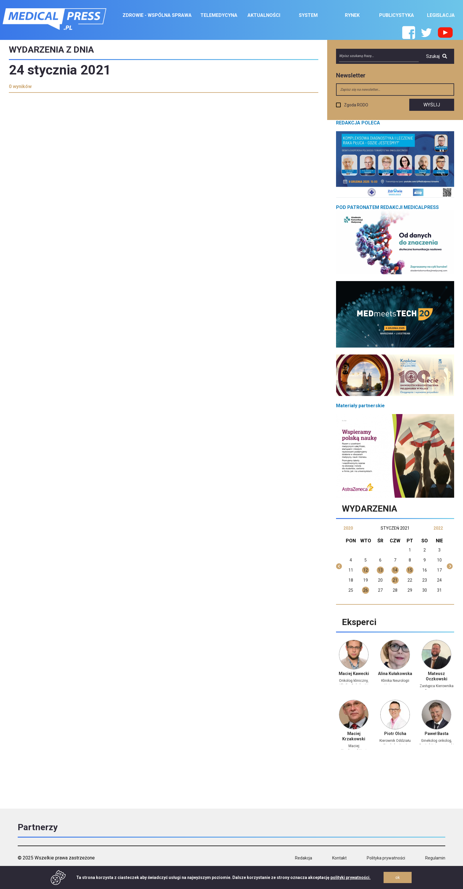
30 (424, 590)
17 (439, 570)
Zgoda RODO (356, 105)
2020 (348, 528)
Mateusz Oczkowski (436, 676)
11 (350, 570)
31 (439, 590)
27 (380, 590)
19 (365, 580)
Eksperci (359, 622)
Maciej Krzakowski (353, 736)
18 (350, 580)
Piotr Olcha (395, 733)
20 (380, 580)
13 (380, 570)
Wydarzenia (369, 508)
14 (395, 570)
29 (409, 590)
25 (350, 590)
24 (439, 580)
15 (409, 570)
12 (365, 570)
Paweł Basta (437, 733)
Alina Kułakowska (395, 673)
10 (439, 560)
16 (424, 570)
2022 (438, 528)
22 (409, 580)
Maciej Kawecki (354, 673)
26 (365, 590)
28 (395, 590)
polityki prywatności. (350, 877)
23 (424, 580)
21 (395, 580)
